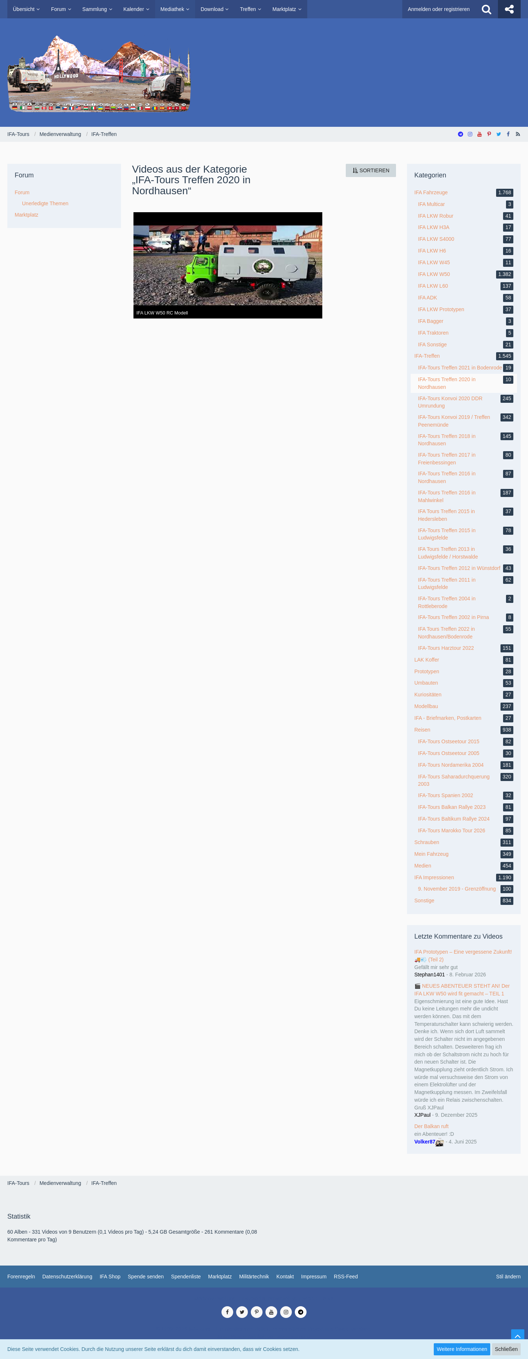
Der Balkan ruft (431, 1126)
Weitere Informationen (462, 1349)
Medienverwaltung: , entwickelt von (264, 1298)
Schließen (506, 1349)
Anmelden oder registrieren (439, 9)
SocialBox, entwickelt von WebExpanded (263, 1337)
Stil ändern (508, 1276)
